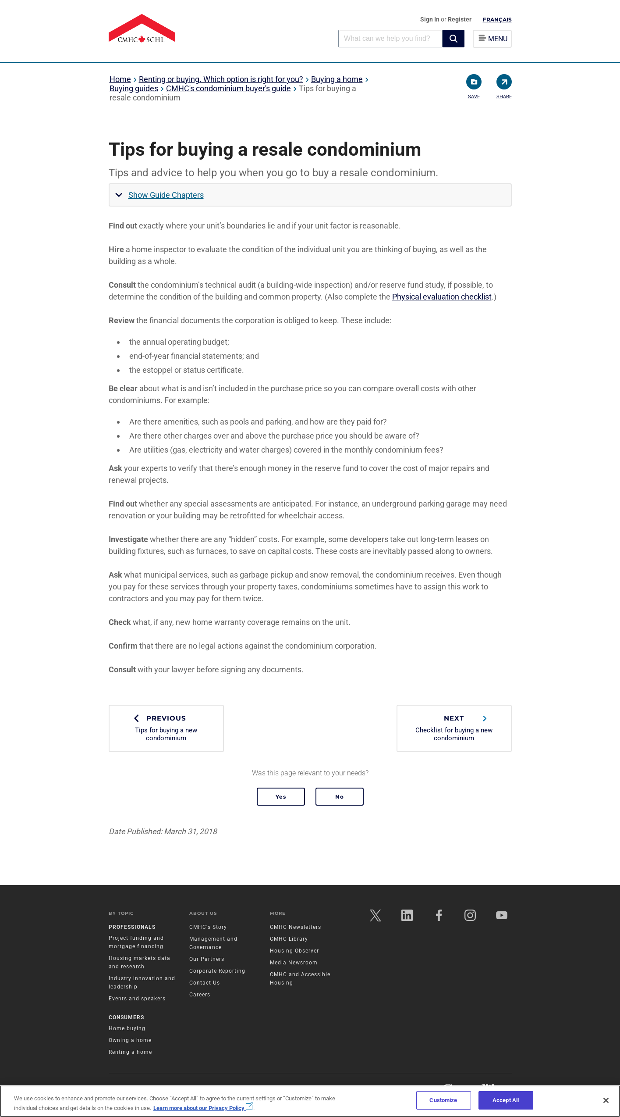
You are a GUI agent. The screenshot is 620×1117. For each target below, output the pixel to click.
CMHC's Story (208, 927)
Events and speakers (137, 999)
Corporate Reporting (217, 971)
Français (497, 19)
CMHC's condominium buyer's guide (228, 88)
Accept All (505, 1100)
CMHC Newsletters (295, 927)
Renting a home (130, 1052)
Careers (199, 995)
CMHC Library (289, 939)
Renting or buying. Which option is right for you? (221, 79)
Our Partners (206, 959)
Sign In (430, 19)
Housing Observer (294, 951)
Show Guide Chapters (166, 195)
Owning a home (130, 1040)
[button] (453, 38)
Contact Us (204, 983)
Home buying (127, 1028)
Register (459, 19)
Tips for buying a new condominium (166, 728)
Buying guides (134, 88)
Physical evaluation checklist (442, 296)
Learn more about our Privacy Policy (203, 1108)
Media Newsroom (294, 963)
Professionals (132, 927)
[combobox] (390, 38)
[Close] (606, 1100)
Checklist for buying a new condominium (454, 728)
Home (120, 79)
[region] (310, 1101)
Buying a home (337, 79)
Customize (443, 1100)
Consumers (126, 1017)
